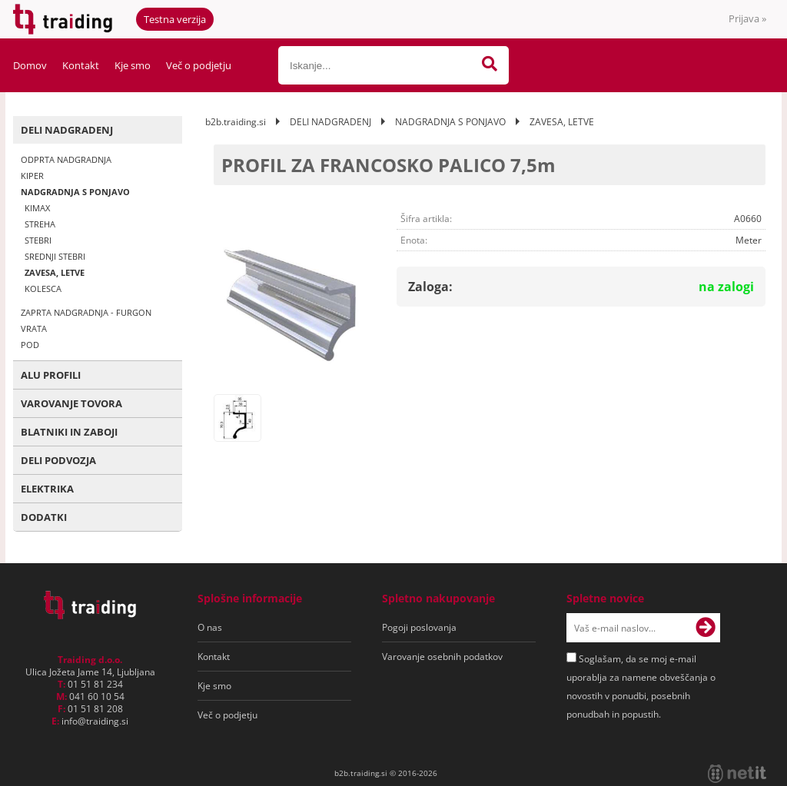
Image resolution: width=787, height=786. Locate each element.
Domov (30, 65)
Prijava (747, 18)
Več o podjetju (198, 65)
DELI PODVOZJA (58, 460)
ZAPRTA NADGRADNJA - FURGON (86, 312)
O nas (210, 627)
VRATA (34, 328)
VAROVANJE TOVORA (71, 403)
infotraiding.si (94, 721)
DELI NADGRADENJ (67, 130)
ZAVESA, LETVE (55, 272)
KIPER (32, 175)
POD (30, 344)
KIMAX (37, 208)
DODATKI (44, 517)
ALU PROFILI (51, 375)
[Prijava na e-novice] (705, 627)
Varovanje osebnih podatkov (442, 656)
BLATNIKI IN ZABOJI (69, 432)
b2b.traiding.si (235, 121)
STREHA (40, 224)
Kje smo (133, 65)
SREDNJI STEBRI (55, 256)
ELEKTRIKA (47, 489)
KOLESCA (43, 288)
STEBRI (38, 240)
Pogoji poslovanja (419, 627)
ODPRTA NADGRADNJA (66, 159)
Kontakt (80, 65)
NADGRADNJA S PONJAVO (75, 191)
